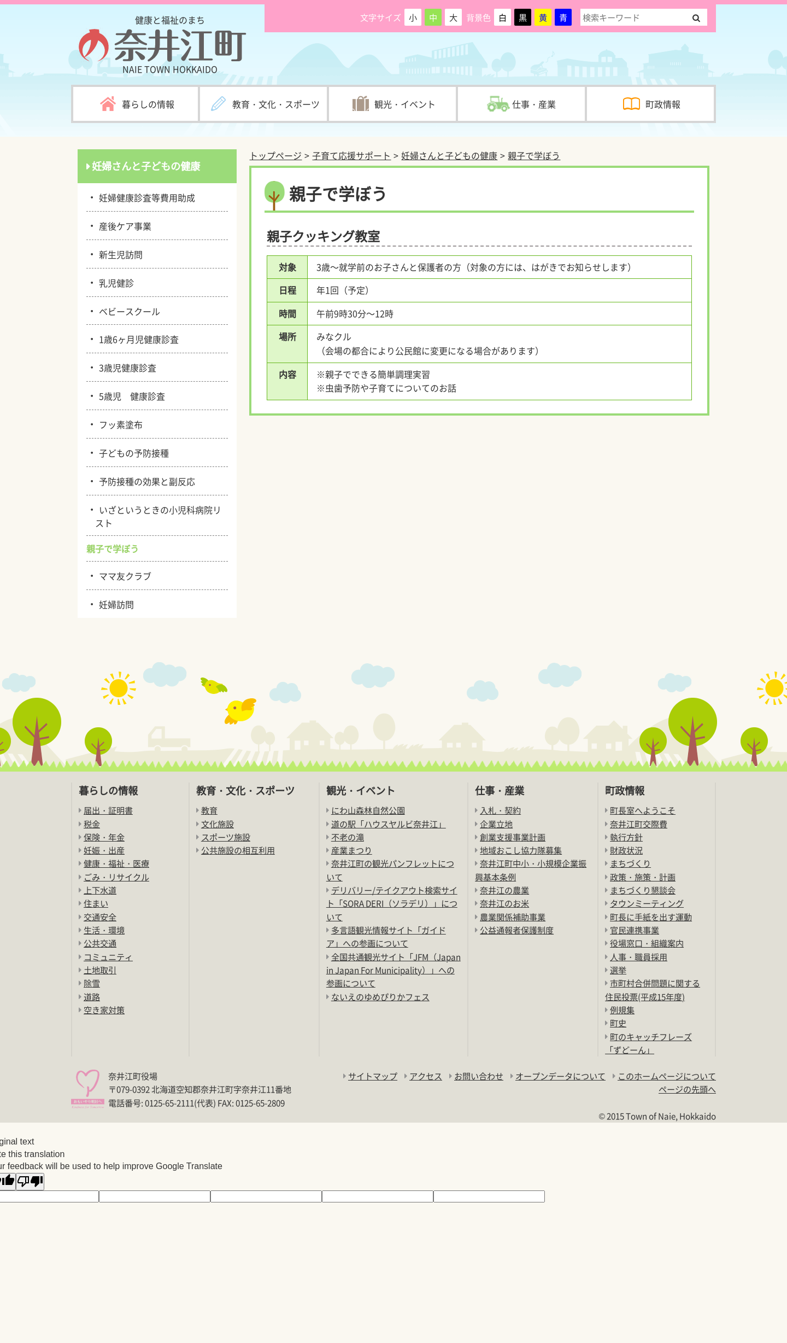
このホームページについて (667, 1076)
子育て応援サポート (351, 155)
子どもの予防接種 (132, 452)
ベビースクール (127, 310)
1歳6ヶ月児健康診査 (137, 338)
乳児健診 (114, 282)
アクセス (425, 1076)
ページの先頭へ (687, 1089)
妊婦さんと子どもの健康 (449, 155)
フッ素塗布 (119, 423)
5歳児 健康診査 (130, 395)
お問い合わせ (478, 1076)
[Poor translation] (30, 1181)
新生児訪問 (119, 253)
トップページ (275, 155)
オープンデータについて (560, 1076)
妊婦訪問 (114, 603)
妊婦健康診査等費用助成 (145, 197)
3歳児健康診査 (125, 367)
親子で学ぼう (534, 155)
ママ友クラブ (123, 575)
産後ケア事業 (123, 225)
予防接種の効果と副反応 (145, 480)
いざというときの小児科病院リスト (158, 515)
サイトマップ (372, 1076)
